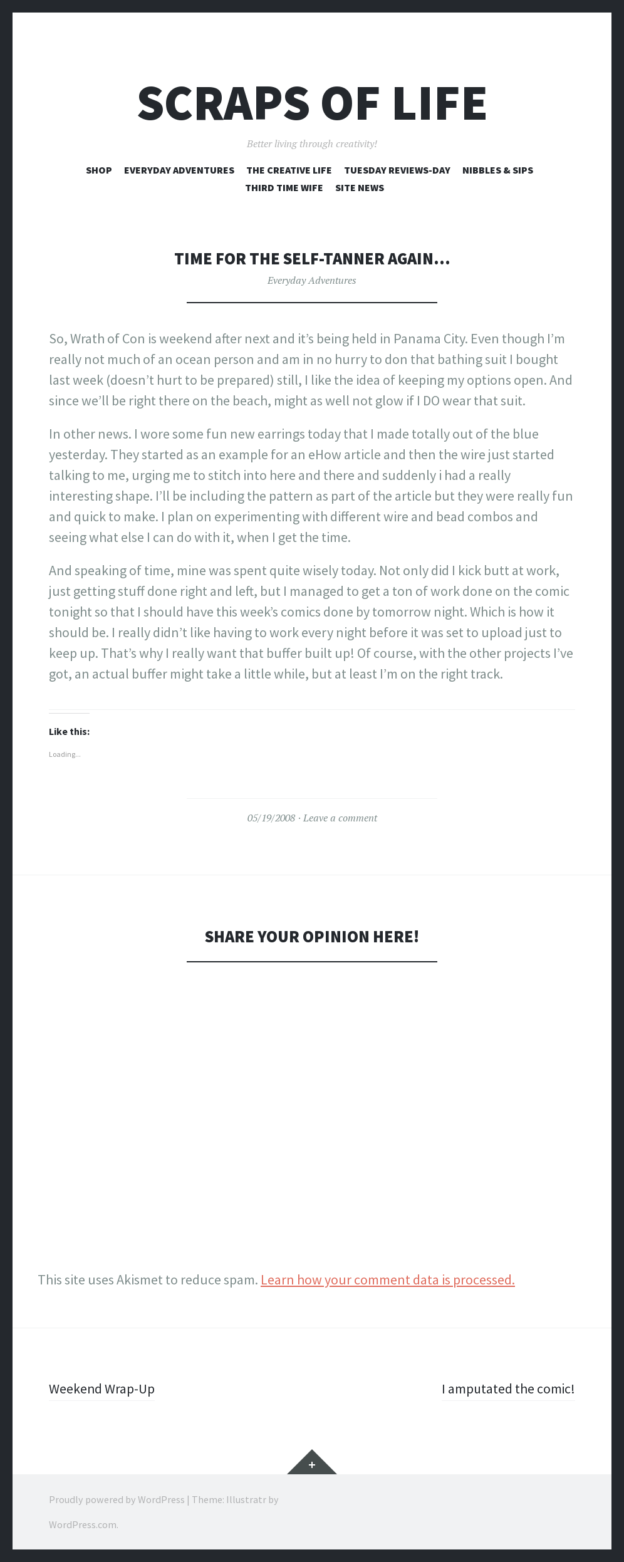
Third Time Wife (284, 187)
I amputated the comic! (507, 1388)
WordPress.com (83, 1524)
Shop (99, 170)
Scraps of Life (312, 102)
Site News (359, 187)
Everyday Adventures (179, 170)
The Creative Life (289, 170)
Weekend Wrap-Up (102, 1388)
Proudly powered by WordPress (117, 1499)
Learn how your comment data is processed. (388, 1279)
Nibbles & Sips (497, 170)
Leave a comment (340, 818)
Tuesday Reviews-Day (397, 170)
